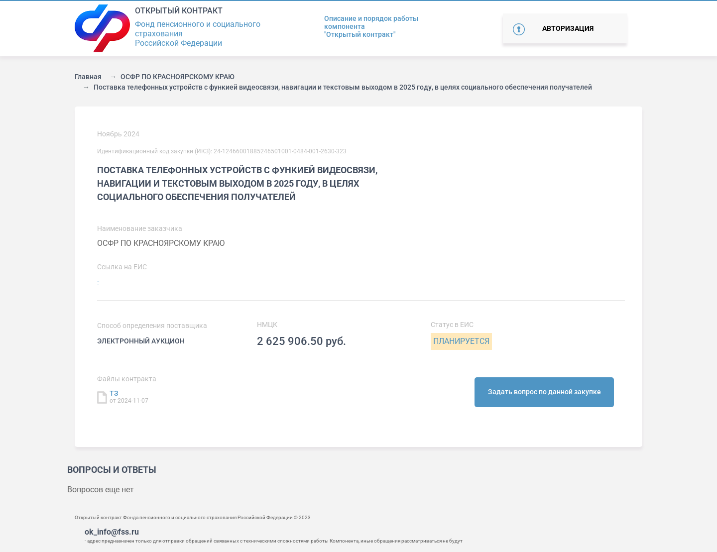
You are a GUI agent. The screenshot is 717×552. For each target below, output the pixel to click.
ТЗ (114, 393)
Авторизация (568, 28)
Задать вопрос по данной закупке (544, 392)
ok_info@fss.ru (112, 532)
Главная (88, 77)
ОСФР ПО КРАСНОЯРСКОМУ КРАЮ (177, 77)
